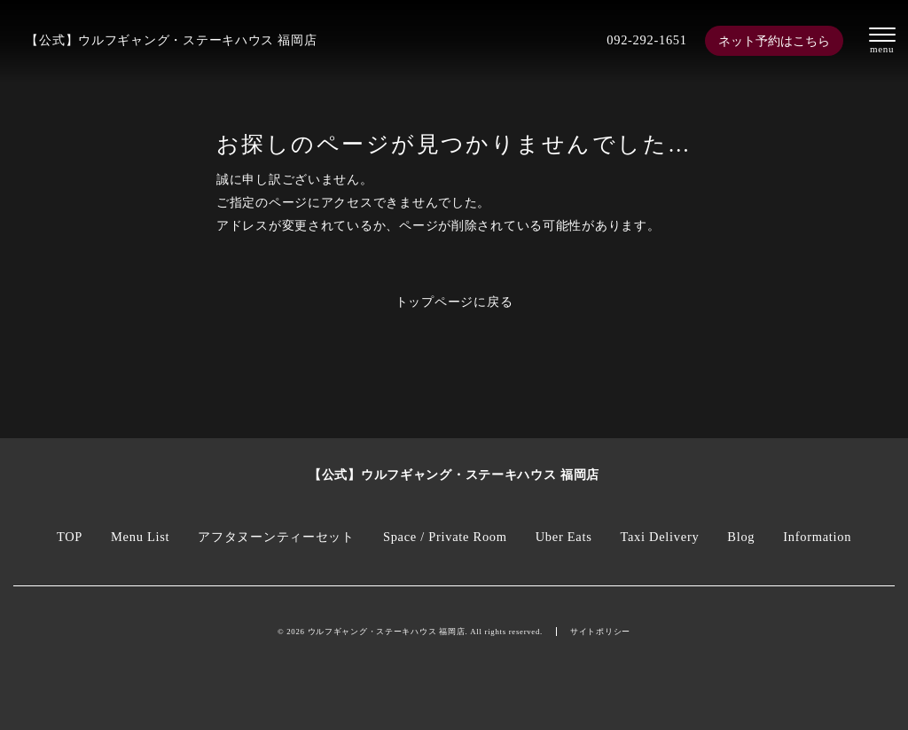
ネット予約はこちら (774, 41)
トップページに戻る (454, 301)
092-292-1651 (646, 40)
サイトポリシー (600, 631)
